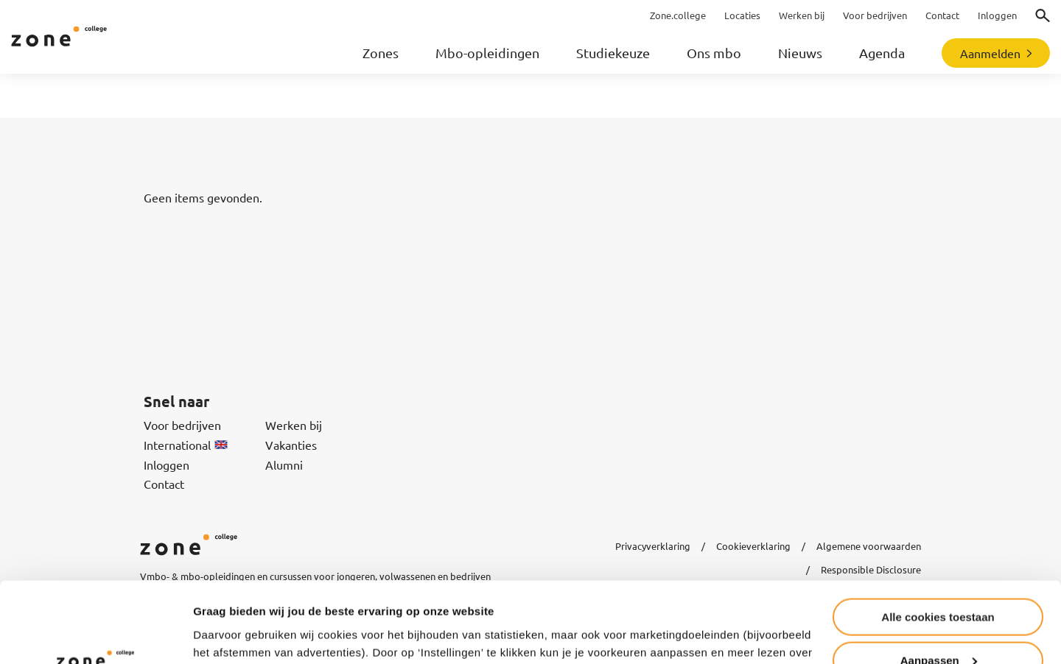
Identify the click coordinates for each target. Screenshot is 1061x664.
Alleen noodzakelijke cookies (938, 627)
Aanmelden (990, 53)
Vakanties (291, 444)
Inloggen (166, 464)
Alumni (284, 464)
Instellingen (224, 634)
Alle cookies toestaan (937, 541)
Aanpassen (938, 585)
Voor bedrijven (182, 425)
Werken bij (293, 425)
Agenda (882, 52)
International (186, 444)
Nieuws (800, 52)
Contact (164, 484)
